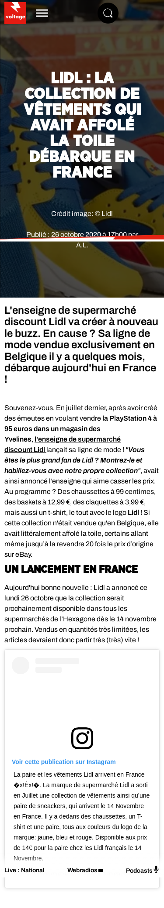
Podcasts (143, 870)
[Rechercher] (108, 13)
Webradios (82, 870)
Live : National (24, 870)
